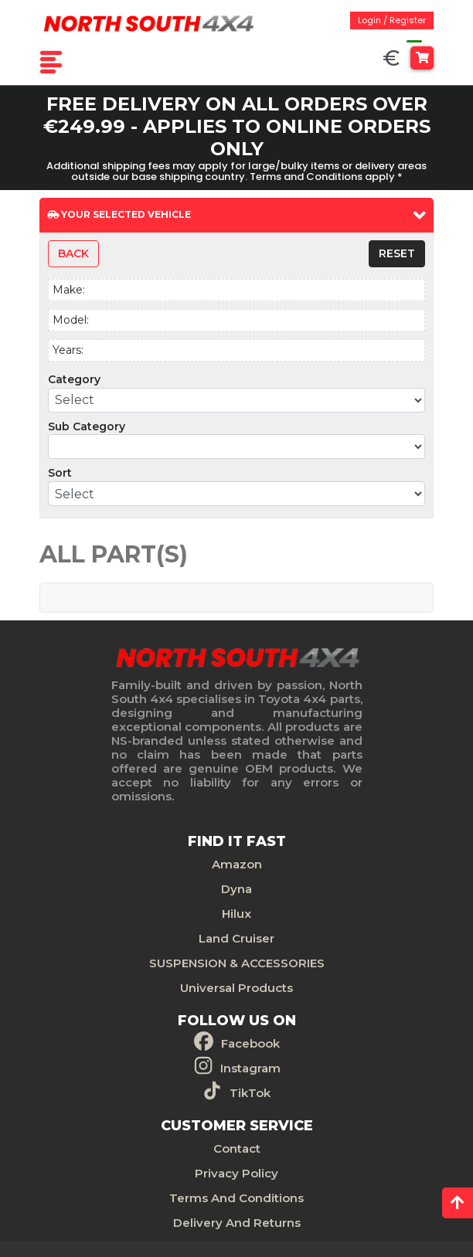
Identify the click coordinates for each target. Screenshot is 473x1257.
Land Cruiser (236, 938)
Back (73, 253)
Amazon (237, 864)
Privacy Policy (236, 1173)
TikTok (250, 1092)
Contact (236, 1148)
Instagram (250, 1068)
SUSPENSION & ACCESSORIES (237, 963)
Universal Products (236, 987)
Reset (397, 253)
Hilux (236, 913)
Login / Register (392, 20)
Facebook (250, 1043)
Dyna (236, 889)
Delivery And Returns (237, 1222)
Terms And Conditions (236, 1198)
